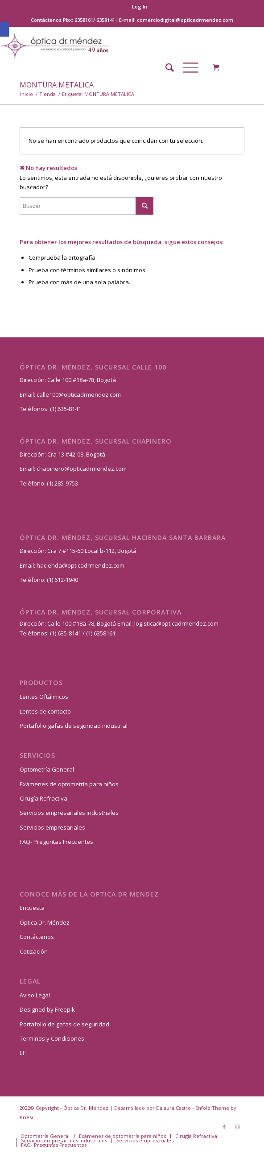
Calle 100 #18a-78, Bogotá (81, 380)
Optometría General (47, 769)
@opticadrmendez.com (89, 394)
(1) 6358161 (100, 633)
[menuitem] (140, 6)
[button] (4, 29)
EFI (23, 1053)
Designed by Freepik (47, 1009)
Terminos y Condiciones (52, 1038)
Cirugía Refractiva (43, 798)
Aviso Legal (35, 995)
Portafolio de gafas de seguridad (64, 1024)
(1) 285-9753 (62, 483)
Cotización (34, 951)
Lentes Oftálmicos (44, 697)
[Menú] (186, 67)
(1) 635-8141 (65, 409)
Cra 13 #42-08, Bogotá (76, 454)
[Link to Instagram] (237, 1126)
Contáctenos (37, 937)
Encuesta (32, 908)
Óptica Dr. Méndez (45, 922)
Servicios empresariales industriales (69, 813)
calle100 (47, 394)
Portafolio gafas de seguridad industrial (74, 726)
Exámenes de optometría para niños (69, 784)
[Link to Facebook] (224, 1126)
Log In (139, 6)
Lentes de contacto (45, 711)
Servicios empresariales (52, 827)
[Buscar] (165, 67)
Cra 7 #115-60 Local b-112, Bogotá (91, 551)
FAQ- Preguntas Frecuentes (56, 842)
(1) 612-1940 (62, 580)
